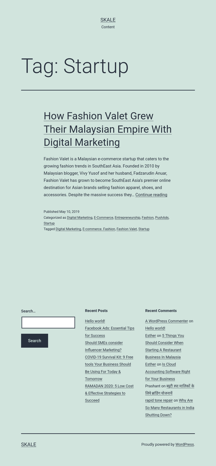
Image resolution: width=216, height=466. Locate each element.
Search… (28, 311)
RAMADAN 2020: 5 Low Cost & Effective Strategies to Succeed (109, 393)
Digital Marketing (79, 218)
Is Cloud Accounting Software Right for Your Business (167, 371)
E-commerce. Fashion (98, 229)
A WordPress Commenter (166, 321)
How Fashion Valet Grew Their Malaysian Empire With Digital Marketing (108, 129)
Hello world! (95, 321)
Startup (49, 223)
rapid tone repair (159, 400)
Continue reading (151, 194)
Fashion (148, 218)
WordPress (185, 444)
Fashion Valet (127, 229)
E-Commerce (103, 218)
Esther (150, 335)
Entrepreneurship (127, 218)
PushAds (162, 218)
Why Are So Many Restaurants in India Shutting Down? (169, 407)
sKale (108, 20)
